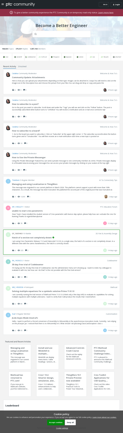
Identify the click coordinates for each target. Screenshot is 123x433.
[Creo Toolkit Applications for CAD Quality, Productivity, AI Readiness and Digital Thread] (103, 384)
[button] (61, 428)
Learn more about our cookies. (104, 417)
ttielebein (16, 180)
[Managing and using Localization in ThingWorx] (20, 357)
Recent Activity (9, 66)
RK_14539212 (17, 260)
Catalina (15, 73)
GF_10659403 (17, 233)
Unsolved (22, 66)
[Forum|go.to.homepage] (20, 4)
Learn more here (105, 12)
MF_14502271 (17, 207)
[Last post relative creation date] (112, 90)
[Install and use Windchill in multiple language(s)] (47, 357)
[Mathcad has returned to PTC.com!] (20, 384)
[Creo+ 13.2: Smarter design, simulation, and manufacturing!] (47, 384)
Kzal (13, 314)
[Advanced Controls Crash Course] (75, 357)
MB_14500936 (17, 287)
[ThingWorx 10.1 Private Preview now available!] (75, 384)
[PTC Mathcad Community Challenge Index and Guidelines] (103, 357)
